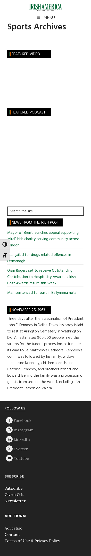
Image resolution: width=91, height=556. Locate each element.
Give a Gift (14, 494)
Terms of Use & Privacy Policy (32, 540)
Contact (12, 534)
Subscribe (14, 488)
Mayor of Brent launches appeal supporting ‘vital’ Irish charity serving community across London (43, 239)
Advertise (13, 528)
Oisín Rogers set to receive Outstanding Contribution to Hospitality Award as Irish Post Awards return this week (41, 277)
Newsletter (15, 500)
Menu (49, 17)
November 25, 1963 (28, 310)
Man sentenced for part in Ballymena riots (41, 293)
